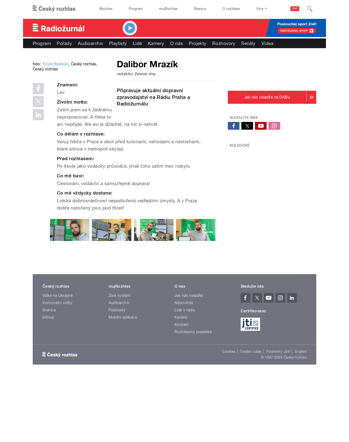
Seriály (248, 43)
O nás (176, 43)
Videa (267, 43)
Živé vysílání (119, 361)
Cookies (228, 417)
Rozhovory (223, 43)
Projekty (197, 43)
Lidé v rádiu (184, 376)
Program (136, 9)
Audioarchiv (90, 43)
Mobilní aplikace (123, 383)
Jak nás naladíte (188, 361)
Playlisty (118, 43)
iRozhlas (106, 9)
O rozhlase (231, 9)
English (301, 417)
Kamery (156, 43)
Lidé (137, 43)
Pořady (64, 43)
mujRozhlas (168, 9)
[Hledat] (309, 8)
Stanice (200, 9)
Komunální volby (57, 368)
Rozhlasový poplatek (193, 397)
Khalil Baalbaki (56, 137)
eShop (48, 383)
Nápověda (183, 368)
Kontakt (181, 390)
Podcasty (117, 376)
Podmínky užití (278, 417)
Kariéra (180, 383)
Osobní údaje (251, 417)
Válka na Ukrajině (57, 361)
